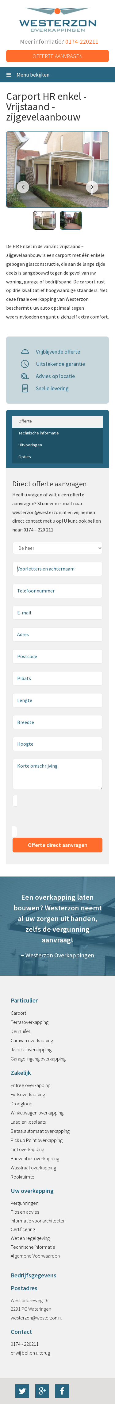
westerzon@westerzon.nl (36, 1318)
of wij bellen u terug (30, 1353)
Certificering (23, 1229)
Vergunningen (24, 1203)
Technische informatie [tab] (38, 433)
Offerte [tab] (25, 421)
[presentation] (58, 816)
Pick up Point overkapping (37, 1140)
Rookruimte (22, 1177)
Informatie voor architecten (38, 1221)
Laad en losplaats (28, 1122)
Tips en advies (25, 1212)
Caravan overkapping (32, 1040)
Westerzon (57, 20)
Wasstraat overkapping (33, 1168)
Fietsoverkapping (28, 1094)
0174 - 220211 (25, 1344)
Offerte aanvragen (58, 55)
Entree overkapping (30, 1085)
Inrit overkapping (27, 1149)
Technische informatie (33, 1247)
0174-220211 (81, 41)
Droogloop (22, 1103)
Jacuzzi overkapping (31, 1049)
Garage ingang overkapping (38, 1059)
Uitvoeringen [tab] (30, 445)
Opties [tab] (24, 456)
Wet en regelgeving (30, 1238)
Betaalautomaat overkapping (40, 1131)
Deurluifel (20, 1031)
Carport (18, 1013)
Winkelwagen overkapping (37, 1113)
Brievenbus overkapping (35, 1158)
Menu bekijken (27, 74)
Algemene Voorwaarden (35, 1256)
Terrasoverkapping (29, 1022)
